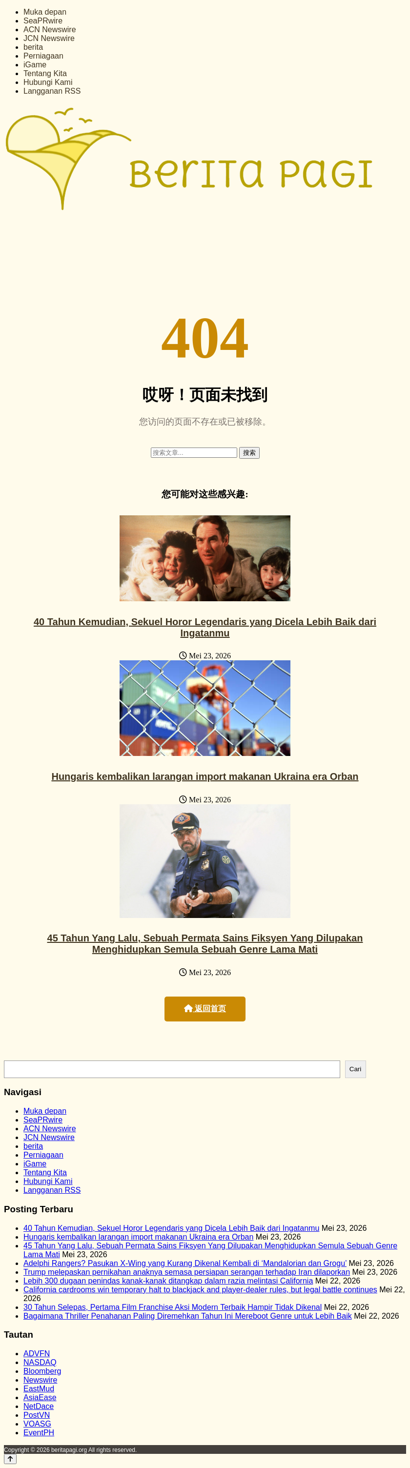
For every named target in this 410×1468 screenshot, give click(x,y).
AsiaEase (40, 1397)
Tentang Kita (45, 73)
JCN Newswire (49, 38)
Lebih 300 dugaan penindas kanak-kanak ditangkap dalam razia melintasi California (168, 1281)
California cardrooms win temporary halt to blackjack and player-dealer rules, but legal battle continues (200, 1289)
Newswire (40, 1380)
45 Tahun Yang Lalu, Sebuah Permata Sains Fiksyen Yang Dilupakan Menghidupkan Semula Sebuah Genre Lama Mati (205, 944)
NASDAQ (40, 1362)
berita (33, 47)
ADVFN (36, 1353)
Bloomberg (42, 1371)
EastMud (38, 1389)
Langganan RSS (52, 91)
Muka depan (44, 12)
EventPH (38, 1432)
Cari (355, 1069)
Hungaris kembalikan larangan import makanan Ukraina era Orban (204, 776)
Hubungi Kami (48, 82)
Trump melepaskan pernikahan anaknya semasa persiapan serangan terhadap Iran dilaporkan (186, 1272)
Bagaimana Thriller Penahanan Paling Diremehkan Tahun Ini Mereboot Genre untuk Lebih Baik (187, 1316)
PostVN (36, 1415)
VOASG (37, 1424)
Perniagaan (43, 56)
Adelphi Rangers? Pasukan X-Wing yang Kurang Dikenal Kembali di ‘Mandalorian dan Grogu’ (185, 1263)
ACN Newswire (49, 29)
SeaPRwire (42, 21)
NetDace (38, 1406)
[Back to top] (10, 1459)
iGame (34, 65)
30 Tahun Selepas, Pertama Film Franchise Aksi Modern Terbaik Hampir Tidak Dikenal (172, 1307)
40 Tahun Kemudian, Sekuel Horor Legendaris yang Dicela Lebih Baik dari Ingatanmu (205, 627)
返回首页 (205, 1008)
